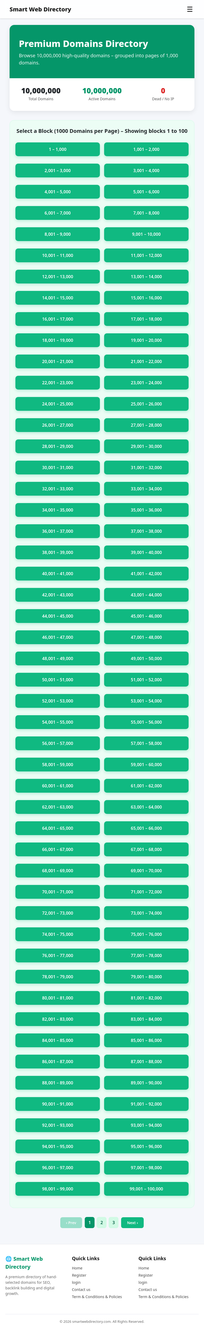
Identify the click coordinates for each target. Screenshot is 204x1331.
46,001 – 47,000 (57, 637)
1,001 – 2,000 (146, 149)
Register (79, 1275)
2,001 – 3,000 (58, 170)
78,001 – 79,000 (57, 977)
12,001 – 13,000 (57, 277)
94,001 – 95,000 (57, 1146)
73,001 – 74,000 (146, 913)
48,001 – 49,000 (57, 658)
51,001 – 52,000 (146, 680)
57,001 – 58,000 (146, 743)
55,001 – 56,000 (146, 722)
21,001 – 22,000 (146, 361)
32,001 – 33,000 (57, 489)
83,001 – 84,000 (146, 1019)
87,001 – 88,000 (146, 1061)
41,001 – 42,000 (146, 574)
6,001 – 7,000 (58, 213)
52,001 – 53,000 (57, 701)
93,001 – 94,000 (146, 1125)
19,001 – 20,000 (146, 340)
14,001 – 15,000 (57, 298)
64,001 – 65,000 (57, 828)
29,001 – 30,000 (146, 446)
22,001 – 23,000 (57, 383)
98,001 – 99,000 (57, 1189)
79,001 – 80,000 (146, 977)
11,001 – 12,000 (146, 255)
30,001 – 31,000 (57, 467)
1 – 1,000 (58, 149)
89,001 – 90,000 (146, 1083)
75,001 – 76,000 (146, 934)
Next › (132, 1222)
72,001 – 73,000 (57, 913)
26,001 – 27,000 (57, 425)
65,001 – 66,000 (146, 828)
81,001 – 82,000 (146, 998)
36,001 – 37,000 (57, 531)
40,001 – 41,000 (57, 574)
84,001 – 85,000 (57, 1040)
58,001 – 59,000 (57, 764)
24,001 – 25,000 (57, 404)
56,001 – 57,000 (57, 743)
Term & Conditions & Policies (97, 1296)
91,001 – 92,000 (146, 1104)
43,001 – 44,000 (146, 595)
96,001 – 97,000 (57, 1168)
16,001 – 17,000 (57, 319)
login (76, 1282)
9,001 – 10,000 (146, 234)
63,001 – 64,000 (146, 807)
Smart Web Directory (40, 9)
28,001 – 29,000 (57, 446)
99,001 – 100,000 (146, 1189)
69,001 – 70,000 (146, 871)
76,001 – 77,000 (57, 955)
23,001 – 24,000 (146, 383)
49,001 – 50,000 (146, 658)
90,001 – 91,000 (57, 1104)
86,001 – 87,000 (57, 1061)
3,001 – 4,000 (146, 170)
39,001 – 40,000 (146, 552)
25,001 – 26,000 (146, 404)
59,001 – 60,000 (146, 764)
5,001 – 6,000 (146, 192)
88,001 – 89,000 (57, 1083)
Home (77, 1268)
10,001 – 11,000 (57, 255)
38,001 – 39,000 (57, 552)
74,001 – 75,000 (57, 934)
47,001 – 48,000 (146, 637)
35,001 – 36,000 (146, 510)
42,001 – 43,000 (57, 595)
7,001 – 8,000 (146, 213)
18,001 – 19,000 (57, 340)
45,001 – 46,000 (146, 616)
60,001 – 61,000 (57, 786)
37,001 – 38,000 (146, 531)
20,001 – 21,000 (57, 361)
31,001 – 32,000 (146, 467)
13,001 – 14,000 (146, 277)
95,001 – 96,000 (146, 1146)
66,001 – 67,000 (57, 849)
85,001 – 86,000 (146, 1040)
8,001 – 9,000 (58, 234)
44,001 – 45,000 (57, 616)
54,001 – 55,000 (57, 722)
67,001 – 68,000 (146, 849)
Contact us (81, 1289)
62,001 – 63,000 (57, 807)
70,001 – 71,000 (57, 892)
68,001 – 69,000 (57, 871)
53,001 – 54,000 (146, 701)
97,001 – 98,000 (146, 1168)
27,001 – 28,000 (146, 425)
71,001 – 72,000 (146, 892)
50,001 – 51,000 (57, 680)
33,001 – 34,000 (146, 489)
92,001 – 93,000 (57, 1125)
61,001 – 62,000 (146, 786)
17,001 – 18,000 (146, 319)
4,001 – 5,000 (58, 192)
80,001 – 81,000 (57, 998)
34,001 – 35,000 (57, 510)
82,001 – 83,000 (57, 1019)
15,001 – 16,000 (146, 298)
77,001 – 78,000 (146, 955)
